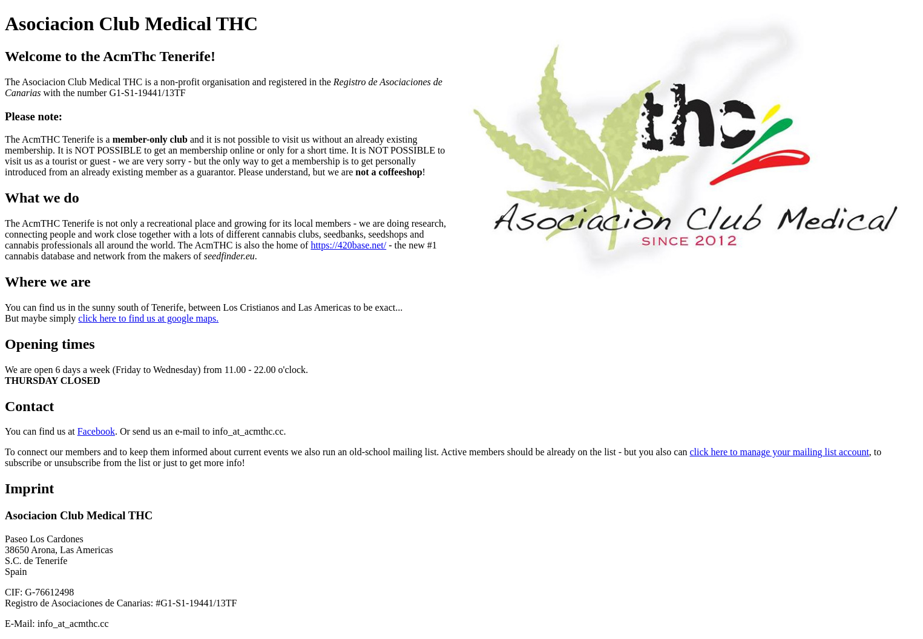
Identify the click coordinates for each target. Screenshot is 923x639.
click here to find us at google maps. (148, 318)
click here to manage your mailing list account (779, 452)
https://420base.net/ (348, 245)
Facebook (96, 431)
